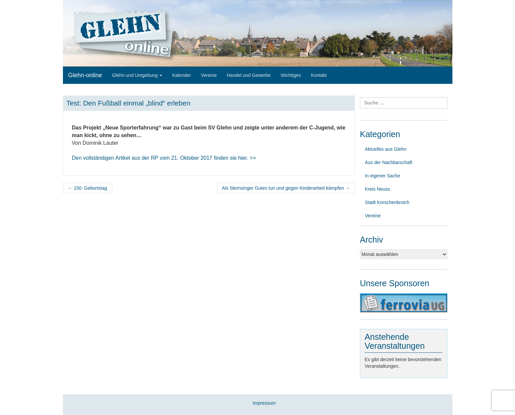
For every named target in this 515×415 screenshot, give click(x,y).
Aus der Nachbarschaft (388, 162)
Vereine (209, 75)
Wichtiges (291, 75)
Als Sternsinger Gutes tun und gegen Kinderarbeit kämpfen (286, 188)
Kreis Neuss (377, 189)
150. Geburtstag (87, 188)
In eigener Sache (382, 175)
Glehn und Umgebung (137, 75)
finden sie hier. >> (164, 158)
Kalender (181, 75)
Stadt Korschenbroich (387, 202)
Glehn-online (85, 75)
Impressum (264, 403)
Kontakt (319, 75)
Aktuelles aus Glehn (385, 149)
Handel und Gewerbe (249, 75)
